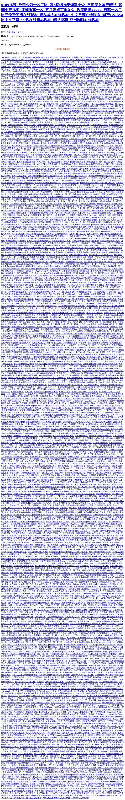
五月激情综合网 (66, 104)
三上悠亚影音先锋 (67, 533)
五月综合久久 (104, 392)
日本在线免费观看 (110, 301)
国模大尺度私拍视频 (43, 412)
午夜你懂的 (97, 538)
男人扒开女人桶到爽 (12, 336)
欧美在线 (111, 380)
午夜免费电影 (61, 373)
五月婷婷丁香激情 (64, 113)
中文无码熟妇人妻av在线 (80, 171)
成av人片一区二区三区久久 (19, 698)
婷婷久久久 (98, 308)
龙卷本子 (12, 148)
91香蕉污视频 (46, 503)
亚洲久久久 (107, 710)
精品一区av (94, 440)
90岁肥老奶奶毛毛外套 (71, 266)
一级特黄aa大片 (70, 192)
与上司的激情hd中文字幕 (109, 533)
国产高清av (102, 751)
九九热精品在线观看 (86, 633)
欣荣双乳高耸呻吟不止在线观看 (43, 257)
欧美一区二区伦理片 (107, 162)
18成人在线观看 (84, 185)
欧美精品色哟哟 (18, 294)
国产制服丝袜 (75, 371)
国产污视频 (81, 412)
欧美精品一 (54, 647)
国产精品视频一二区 (113, 97)
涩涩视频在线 (42, 150)
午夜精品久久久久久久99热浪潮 (82, 139)
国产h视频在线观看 (55, 547)
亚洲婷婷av (108, 231)
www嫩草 (95, 171)
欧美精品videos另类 (10, 159)
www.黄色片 (60, 540)
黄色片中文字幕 (31, 210)
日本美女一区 (51, 747)
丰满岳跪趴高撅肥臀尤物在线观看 (85, 612)
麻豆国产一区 (41, 672)
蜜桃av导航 (9, 424)
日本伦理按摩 (100, 512)
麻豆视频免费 (19, 364)
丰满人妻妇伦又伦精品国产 (74, 317)
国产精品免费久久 (93, 670)
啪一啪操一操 (33, 74)
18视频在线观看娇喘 (51, 127)
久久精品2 (12, 194)
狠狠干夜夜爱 (92, 693)
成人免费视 (99, 81)
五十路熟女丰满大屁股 (30, 603)
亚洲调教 (84, 665)
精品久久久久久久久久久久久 (101, 255)
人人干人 (33, 324)
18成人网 (51, 345)
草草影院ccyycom (106, 580)
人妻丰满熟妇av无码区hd (104, 129)
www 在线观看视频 (75, 378)
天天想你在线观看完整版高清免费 (85, 99)
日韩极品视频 (41, 243)
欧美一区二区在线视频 (54, 528)
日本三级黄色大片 (116, 157)
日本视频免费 (48, 213)
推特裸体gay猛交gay (115, 152)
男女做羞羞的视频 (44, 90)
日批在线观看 (26, 723)
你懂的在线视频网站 (31, 589)
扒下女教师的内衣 (53, 229)
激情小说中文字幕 (104, 461)
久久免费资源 (65, 87)
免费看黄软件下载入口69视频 (52, 693)
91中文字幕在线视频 (20, 197)
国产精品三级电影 (89, 62)
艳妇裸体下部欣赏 (19, 684)
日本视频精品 (22, 350)
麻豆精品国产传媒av (55, 619)
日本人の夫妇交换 (97, 180)
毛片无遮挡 (113, 155)
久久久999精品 (66, 368)
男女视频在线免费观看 (48, 157)
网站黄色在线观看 (38, 559)
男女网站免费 (82, 610)
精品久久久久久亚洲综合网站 (83, 190)
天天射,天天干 (104, 366)
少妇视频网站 (22, 503)
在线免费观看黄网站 (45, 125)
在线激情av (62, 285)
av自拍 (40, 266)
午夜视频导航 (113, 795)
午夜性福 (75, 665)
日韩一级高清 (106, 166)
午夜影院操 (88, 238)
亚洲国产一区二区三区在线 (78, 78)
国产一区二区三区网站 (71, 224)
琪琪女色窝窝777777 (101, 431)
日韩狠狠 (40, 784)
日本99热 (8, 624)
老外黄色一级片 (59, 245)
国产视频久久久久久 (49, 111)
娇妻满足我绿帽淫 (82, 577)
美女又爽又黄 (12, 238)
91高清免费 (110, 113)
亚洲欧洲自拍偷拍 (90, 584)
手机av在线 (115, 229)
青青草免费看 (31, 275)
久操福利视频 (92, 306)
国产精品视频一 (32, 129)
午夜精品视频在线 (99, 723)
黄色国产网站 (109, 192)
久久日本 (71, 784)
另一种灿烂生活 (22, 64)
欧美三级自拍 (50, 67)
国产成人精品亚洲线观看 (41, 190)
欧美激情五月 (75, 301)
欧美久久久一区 (82, 357)
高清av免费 (96, 733)
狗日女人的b (53, 440)
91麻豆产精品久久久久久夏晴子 (71, 526)
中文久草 (70, 122)
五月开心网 (6, 296)
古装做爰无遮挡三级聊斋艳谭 (55, 280)
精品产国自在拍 (83, 475)
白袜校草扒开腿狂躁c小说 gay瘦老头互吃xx (74, 410)
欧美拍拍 (8, 275)
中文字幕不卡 (77, 593)
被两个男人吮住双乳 (108, 375)
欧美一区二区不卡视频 (95, 744)
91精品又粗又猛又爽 (48, 419)
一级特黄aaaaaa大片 (96, 176)
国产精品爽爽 (55, 271)
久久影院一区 (17, 368)
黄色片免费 (70, 591)
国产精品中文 (53, 238)
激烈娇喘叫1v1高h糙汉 (78, 661)
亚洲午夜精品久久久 (83, 159)
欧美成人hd (105, 178)
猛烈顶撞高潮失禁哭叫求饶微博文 (26, 329)
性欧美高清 (111, 220)
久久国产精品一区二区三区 (107, 139)
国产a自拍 (73, 308)
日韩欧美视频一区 (90, 682)
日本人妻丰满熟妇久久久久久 (50, 115)
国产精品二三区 (23, 559)
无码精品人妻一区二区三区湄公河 (109, 712)
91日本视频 (45, 97)
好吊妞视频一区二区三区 (44, 248)
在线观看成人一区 (110, 740)
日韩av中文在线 (104, 269)
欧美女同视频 (98, 698)
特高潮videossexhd (27, 672)
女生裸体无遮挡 (81, 436)
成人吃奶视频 (114, 122)
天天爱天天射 (102, 329)
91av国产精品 (110, 150)
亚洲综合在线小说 (40, 262)
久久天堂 (35, 593)
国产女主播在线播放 (113, 698)
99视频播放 (59, 468)
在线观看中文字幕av (52, 266)
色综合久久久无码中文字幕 (43, 343)
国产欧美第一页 (11, 470)
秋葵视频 (74, 598)
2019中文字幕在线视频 (10, 343)
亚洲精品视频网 (115, 67)
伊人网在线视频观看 (56, 231)
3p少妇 (70, 296)
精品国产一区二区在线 (35, 556)
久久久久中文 (63, 371)
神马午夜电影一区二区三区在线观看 (30, 71)
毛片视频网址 (33, 561)
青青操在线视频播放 (25, 714)
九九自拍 (81, 162)
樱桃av (109, 658)
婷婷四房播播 (113, 638)
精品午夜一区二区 (38, 327)
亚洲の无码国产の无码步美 (79, 542)
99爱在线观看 (20, 561)
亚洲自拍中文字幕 (114, 294)
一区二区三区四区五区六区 (35, 169)
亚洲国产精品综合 (38, 524)
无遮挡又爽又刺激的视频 (43, 515)
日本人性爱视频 (36, 719)
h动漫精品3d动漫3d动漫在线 (111, 385)
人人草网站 (47, 245)
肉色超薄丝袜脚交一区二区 (47, 87)
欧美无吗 (73, 217)
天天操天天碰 (111, 299)
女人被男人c (54, 187)
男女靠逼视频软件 (37, 350)
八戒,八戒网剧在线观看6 (18, 92)
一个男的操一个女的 (21, 624)
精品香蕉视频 (65, 568)
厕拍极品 (44, 589)
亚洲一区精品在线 (8, 99)
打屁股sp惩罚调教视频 (107, 62)
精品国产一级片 (105, 215)
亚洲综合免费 (116, 524)
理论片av (17, 299)
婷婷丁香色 (31, 793)
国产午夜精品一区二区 (31, 78)
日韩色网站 (111, 735)
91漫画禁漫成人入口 (31, 111)
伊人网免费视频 (92, 67)
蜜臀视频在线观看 (35, 531)
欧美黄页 (110, 303)
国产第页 (32, 403)
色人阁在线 (110, 132)
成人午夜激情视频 (21, 781)
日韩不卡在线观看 (17, 83)
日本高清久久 (107, 250)
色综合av (17, 491)
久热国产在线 (96, 357)
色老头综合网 (105, 684)
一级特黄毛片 (37, 357)
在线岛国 (57, 538)
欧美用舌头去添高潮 (84, 108)
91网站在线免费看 (25, 194)
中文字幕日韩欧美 (31, 347)
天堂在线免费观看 (58, 97)
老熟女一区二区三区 (77, 234)
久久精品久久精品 (42, 183)
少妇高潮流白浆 (23, 656)
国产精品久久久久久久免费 (96, 545)
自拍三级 (70, 582)
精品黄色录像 (53, 104)
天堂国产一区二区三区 (52, 180)
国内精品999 (20, 127)
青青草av (35, 656)
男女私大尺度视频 (72, 763)
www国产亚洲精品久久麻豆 (40, 92)
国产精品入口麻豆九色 (102, 631)
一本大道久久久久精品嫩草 (15, 113)
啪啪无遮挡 (107, 788)
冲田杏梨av (10, 693)
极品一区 (101, 364)
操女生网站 (27, 721)
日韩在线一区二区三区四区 (56, 152)
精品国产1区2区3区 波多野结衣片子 (45, 670)
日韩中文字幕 (91, 94)
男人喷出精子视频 (47, 656)
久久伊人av (20, 480)
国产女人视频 (91, 334)
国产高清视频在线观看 (10, 224)
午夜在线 (81, 424)
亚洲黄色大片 (10, 656)
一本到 (65, 327)
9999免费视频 (74, 457)
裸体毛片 (116, 241)
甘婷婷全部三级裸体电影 (48, 64)
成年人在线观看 (103, 415)
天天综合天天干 (91, 401)
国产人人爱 (26, 477)
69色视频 (22, 241)
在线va (38, 299)
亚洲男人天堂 (24, 238)
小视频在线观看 (37, 528)
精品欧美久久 (28, 380)
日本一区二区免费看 (89, 213)
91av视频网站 (55, 224)
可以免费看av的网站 (99, 343)
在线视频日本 (40, 617)
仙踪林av (98, 677)
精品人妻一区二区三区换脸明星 (63, 118)
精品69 (114, 315)
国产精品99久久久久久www (80, 289)
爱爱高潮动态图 (106, 234)
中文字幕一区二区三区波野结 (43, 614)
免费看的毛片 (40, 575)
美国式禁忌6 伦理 (102, 227)
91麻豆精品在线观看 (88, 269)
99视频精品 (29, 199)
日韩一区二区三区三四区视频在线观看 (22, 136)
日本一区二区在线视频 (105, 183)
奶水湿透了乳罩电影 (68, 768)
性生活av (44, 347)
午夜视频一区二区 (64, 67)
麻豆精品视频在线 (33, 234)
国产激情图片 (72, 169)
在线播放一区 (41, 231)
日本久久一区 (92, 352)
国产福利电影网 (43, 429)
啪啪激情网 (77, 287)
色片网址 (97, 236)
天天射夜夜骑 (46, 74)
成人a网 (7, 556)
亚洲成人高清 (83, 405)
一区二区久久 (71, 208)
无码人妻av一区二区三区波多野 (103, 120)
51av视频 (102, 426)
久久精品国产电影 (32, 533)
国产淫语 (106, 278)
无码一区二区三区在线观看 (37, 303)
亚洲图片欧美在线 (46, 210)
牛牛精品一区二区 (79, 791)
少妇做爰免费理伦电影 (58, 139)
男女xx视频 (22, 213)
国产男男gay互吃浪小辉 (93, 206)
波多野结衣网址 (76, 206)
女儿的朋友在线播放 (89, 220)
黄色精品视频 (112, 194)
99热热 (117, 143)
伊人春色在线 (83, 217)
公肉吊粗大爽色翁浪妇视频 (83, 87)
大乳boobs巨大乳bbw (10, 180)
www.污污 (61, 489)
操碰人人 (114, 199)
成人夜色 (27, 517)
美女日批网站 (41, 236)
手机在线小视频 (29, 443)
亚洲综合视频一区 (9, 387)
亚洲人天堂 (100, 412)
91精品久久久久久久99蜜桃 (66, 178)
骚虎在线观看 (12, 115)
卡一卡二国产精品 (61, 387)
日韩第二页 (93, 531)
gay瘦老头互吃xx (110, 556)
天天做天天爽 (47, 299)
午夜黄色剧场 (96, 231)
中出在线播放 (107, 389)
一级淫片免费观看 (38, 148)
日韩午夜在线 (89, 378)
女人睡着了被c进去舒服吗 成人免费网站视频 (57, 475)
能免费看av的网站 (24, 607)
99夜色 (91, 227)
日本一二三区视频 (54, 204)
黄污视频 (84, 327)
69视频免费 (54, 654)
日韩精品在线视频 (28, 473)
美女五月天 (11, 559)
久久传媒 (82, 473)
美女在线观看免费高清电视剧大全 (56, 798)
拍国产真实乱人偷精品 (40, 795)
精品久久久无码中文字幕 (72, 415)
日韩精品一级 (12, 447)
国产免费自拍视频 (89, 549)
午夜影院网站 (26, 628)
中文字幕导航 (62, 255)
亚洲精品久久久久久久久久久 (25, 436)
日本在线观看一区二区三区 (28, 192)
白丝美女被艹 (113, 723)
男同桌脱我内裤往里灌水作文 (34, 382)
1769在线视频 (38, 67)
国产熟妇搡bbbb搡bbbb (57, 735)
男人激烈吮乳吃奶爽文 (61, 241)
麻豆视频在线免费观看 (55, 494)
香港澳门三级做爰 (57, 250)
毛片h (114, 382)
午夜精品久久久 (96, 338)
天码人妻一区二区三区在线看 (89, 136)
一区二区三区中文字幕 (81, 155)
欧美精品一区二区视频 (114, 361)
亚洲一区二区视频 (69, 580)
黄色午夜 (99, 315)
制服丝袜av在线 (27, 164)
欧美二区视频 (28, 299)
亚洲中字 (98, 301)
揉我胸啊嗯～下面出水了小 (66, 106)
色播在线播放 (114, 252)
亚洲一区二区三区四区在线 (24, 772)
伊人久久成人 (103, 327)
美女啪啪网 (116, 431)
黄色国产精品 (114, 125)
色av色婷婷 (110, 668)
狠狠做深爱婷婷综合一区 (58, 236)
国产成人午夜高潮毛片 (57, 394)
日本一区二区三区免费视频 (21, 522)
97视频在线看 (15, 466)
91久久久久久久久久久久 (22, 146)
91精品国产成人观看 (87, 157)
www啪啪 (104, 67)
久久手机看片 (114, 64)
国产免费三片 (95, 259)
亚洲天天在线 (82, 252)
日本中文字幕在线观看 (43, 194)
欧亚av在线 (6, 199)
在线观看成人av (116, 340)
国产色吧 (30, 364)
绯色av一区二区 (90, 726)
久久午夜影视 (36, 245)
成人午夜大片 (90, 480)
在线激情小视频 (62, 248)
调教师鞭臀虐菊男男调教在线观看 (86, 173)
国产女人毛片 (102, 554)
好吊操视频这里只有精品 (92, 394)
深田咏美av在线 (107, 575)
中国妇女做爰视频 (78, 647)
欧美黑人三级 (72, 489)
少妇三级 (111, 786)
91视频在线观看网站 (10, 155)
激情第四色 (95, 250)
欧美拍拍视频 (58, 90)
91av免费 (33, 64)
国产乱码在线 (19, 201)
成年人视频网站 (76, 795)
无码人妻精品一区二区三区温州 (23, 141)
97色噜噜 (51, 389)
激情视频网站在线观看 (13, 250)
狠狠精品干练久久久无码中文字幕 (33, 394)
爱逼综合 (44, 139)
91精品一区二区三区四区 (55, 784)
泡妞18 (29, 294)
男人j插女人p (77, 278)
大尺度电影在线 (90, 426)
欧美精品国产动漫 (30, 227)
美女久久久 (26, 343)
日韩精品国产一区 (42, 380)
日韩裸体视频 (98, 210)
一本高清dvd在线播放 (100, 134)
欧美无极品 (118, 496)
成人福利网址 (40, 754)
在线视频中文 (113, 454)
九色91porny (40, 273)
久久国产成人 (79, 104)
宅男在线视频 (30, 368)
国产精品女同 (111, 438)
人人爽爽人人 (47, 264)
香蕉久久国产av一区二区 (102, 503)
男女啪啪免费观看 (94, 535)
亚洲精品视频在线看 (23, 255)
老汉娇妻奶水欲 (47, 480)
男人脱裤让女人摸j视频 (78, 152)
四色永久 (66, 408)
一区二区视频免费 (40, 477)
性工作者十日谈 (47, 129)
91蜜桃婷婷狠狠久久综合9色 (67, 210)
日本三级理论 (79, 670)
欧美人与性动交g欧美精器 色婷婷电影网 (48, 779)
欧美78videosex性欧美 (22, 737)
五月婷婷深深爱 (61, 308)
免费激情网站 (67, 603)
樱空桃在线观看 (45, 510)
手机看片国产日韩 (51, 459)
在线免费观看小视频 (56, 69)
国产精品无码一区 (60, 336)
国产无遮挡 (31, 740)
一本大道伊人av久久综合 (12, 651)
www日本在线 (63, 171)
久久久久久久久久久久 (35, 733)
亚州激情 (107, 282)
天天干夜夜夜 (51, 691)
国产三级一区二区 (78, 491)
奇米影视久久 (45, 770)
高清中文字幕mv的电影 (95, 285)
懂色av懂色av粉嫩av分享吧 (28, 97)
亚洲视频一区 (43, 269)
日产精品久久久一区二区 (33, 705)
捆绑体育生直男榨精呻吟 (45, 570)
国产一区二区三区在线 (95, 104)
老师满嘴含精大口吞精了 (88, 106)
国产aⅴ (81, 600)
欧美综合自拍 (72, 700)
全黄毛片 (59, 398)
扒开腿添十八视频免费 (103, 289)
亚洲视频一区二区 (94, 317)
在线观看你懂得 (104, 76)
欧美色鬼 (61, 445)
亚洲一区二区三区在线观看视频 (104, 793)
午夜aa (68, 494)
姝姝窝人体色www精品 (47, 445)
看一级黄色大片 (53, 754)
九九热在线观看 (18, 234)
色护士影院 (25, 155)
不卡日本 (83, 556)
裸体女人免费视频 (44, 141)
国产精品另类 (106, 171)
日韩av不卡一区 (100, 433)
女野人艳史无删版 (42, 199)
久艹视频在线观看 (26, 570)
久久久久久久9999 (68, 626)
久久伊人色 (62, 424)
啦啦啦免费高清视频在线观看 (26, 166)
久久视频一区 (40, 665)
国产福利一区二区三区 (53, 334)
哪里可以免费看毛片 (115, 540)
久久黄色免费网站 (91, 385)
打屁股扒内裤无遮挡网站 (49, 227)
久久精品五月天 (29, 185)
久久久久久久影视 (89, 111)
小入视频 (11, 120)
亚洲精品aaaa (93, 234)
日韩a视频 (96, 686)
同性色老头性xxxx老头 (109, 440)
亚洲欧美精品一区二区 (85, 380)
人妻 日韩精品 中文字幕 (94, 299)
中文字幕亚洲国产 (102, 257)
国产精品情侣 (48, 577)
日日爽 (47, 357)
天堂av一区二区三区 (69, 201)
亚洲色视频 (11, 178)
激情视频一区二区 (15, 389)
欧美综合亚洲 (74, 166)
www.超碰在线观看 (19, 403)
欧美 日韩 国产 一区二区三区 (54, 78)
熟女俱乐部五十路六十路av (81, 236)
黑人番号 (79, 431)
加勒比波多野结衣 (40, 187)
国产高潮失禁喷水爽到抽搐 (85, 368)
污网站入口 (11, 452)
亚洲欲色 (43, 282)
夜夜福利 (87, 723)
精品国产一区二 (50, 526)
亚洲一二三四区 (73, 243)
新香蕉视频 (39, 791)
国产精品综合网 (23, 108)
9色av (14, 754)
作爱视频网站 (66, 227)
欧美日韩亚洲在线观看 (60, 675)
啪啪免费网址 (24, 440)
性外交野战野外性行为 (95, 600)
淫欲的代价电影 (64, 306)
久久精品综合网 (106, 143)
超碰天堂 (40, 682)
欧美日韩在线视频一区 (81, 538)
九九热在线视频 (110, 338)
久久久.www (35, 489)
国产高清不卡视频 (65, 477)
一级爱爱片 (13, 696)
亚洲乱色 (102, 101)
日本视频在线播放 (42, 714)
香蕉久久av (54, 710)
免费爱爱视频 (11, 241)
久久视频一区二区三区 (33, 62)
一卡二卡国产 (73, 366)
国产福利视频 (43, 726)
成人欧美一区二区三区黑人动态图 (15, 719)
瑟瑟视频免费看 (32, 712)
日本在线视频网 (43, 433)
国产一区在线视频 (19, 176)
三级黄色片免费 (20, 531)
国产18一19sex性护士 (26, 306)
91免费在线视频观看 (83, 515)
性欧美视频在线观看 (55, 487)
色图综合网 (101, 380)
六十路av (94, 215)
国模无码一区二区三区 (53, 642)
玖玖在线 (29, 392)
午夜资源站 (117, 610)
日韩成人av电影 (23, 148)
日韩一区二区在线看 (105, 146)
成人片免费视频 (72, 338)
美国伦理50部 (15, 443)
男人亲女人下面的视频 (15, 271)
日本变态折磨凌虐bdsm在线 (23, 87)
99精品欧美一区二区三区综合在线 (68, 194)
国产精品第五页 (17, 392)
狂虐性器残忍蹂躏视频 (102, 515)
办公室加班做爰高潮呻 (91, 266)
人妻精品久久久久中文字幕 (64, 132)
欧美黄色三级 (80, 187)
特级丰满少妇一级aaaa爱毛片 (36, 788)
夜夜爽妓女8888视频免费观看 (106, 108)
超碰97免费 (89, 245)
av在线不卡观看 (23, 85)
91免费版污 (79, 480)
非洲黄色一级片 (32, 173)
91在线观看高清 (81, 645)
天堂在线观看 (89, 463)
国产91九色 (77, 364)
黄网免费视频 (19, 340)
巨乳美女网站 (84, 793)
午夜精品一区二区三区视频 (80, 345)
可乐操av (93, 327)
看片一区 (89, 417)
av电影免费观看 (24, 357)
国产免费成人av (116, 115)
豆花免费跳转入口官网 (73, 85)
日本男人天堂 (117, 204)
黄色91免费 (20, 422)
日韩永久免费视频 (100, 443)
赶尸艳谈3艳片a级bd (51, 426)
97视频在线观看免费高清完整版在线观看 (63, 71)
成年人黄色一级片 (93, 596)
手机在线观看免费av (69, 329)
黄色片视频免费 (64, 774)
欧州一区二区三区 (57, 788)
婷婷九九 (109, 71)
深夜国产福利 (90, 69)
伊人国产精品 (104, 382)
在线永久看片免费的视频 (94, 396)
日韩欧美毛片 (78, 401)
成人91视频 (79, 296)
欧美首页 (68, 398)
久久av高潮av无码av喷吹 (28, 139)
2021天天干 (84, 489)
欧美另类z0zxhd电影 (58, 220)
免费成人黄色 (40, 619)
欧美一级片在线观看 (69, 269)
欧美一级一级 (102, 157)
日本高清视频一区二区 (16, 104)
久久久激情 (27, 134)
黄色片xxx (17, 354)
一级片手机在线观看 (79, 798)
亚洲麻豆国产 (65, 278)
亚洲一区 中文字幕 (56, 763)
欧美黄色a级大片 (11, 747)
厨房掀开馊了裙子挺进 (108, 519)
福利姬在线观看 (109, 317)
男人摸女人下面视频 (100, 649)
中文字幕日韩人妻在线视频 (71, 459)
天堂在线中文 (40, 470)
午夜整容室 (18, 707)
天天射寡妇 (13, 324)
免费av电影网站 (92, 619)
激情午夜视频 (114, 141)
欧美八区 (96, 148)
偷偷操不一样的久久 (84, 74)
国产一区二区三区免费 (71, 229)
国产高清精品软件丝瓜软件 (48, 201)
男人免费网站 (73, 143)
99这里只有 (31, 201)
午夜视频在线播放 (53, 686)
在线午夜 (103, 531)
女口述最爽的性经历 (110, 568)
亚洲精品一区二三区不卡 (91, 589)
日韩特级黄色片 (94, 607)
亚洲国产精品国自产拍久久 (51, 176)
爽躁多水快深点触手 (63, 401)
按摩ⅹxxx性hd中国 (21, 252)
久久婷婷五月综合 (14, 554)
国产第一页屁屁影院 (111, 331)
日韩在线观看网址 (101, 229)
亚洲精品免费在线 (73, 90)
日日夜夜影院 (71, 621)
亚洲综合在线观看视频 (26, 162)
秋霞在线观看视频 (60, 206)
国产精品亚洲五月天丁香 (62, 313)
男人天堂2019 (16, 517)
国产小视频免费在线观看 (63, 535)
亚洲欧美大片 (67, 559)
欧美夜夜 (101, 459)
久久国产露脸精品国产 (69, 64)
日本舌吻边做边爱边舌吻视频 (38, 600)
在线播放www (79, 786)
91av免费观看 (71, 347)
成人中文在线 (42, 224)
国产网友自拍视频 (68, 127)
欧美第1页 (84, 338)
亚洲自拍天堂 (23, 257)
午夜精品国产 (10, 273)
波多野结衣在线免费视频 (23, 183)
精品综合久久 (92, 382)
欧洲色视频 (93, 115)
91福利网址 (52, 148)
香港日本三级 (51, 658)
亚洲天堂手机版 (18, 90)
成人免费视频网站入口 (46, 740)
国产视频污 (57, 422)
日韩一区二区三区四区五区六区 (62, 136)
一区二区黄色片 (90, 459)
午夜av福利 (28, 554)
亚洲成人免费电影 (8, 206)
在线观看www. (16, 610)
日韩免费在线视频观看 (28, 115)
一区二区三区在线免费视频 (46, 164)
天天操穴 (5, 62)
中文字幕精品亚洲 (11, 410)
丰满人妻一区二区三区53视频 (97, 273)
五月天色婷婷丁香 (62, 99)
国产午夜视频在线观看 (89, 143)
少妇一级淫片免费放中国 (11, 635)
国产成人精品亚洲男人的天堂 (58, 522)
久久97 (58, 515)
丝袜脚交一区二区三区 (70, 524)
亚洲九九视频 (10, 607)
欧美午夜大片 (10, 586)
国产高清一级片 (109, 452)
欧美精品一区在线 (59, 600)
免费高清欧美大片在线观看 (79, 710)
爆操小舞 (65, 707)
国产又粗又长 (6, 299)
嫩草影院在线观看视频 (32, 635)
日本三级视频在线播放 (100, 621)
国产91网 (100, 463)
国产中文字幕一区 (8, 171)
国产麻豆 (50, 373)
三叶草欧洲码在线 (74, 510)
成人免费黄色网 (54, 559)
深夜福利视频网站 (35, 621)
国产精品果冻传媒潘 (108, 322)
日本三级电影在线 (25, 248)
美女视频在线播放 (40, 737)
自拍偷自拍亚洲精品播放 (75, 264)
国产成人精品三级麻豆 (43, 405)
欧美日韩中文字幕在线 (87, 347)
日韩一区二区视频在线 (66, 292)
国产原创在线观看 (36, 287)
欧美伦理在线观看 (21, 459)
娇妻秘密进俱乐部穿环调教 (107, 378)
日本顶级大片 (71, 250)
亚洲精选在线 (39, 255)
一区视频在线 (58, 352)
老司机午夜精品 (26, 410)
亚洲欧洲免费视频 (63, 155)
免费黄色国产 (26, 76)
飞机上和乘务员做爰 (56, 505)
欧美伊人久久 (116, 178)
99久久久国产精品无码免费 (23, 231)
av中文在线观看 (34, 213)
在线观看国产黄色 (73, 101)
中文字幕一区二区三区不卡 (21, 118)
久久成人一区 (85, 150)
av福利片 (108, 422)
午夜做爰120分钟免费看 (88, 580)
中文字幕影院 (113, 238)
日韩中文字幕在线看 (90, 90)
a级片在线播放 (52, 556)
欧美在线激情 (75, 92)
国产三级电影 (82, 531)
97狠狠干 (96, 159)
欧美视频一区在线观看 (75, 756)
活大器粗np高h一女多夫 (74, 294)
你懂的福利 (78, 426)
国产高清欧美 (18, 275)
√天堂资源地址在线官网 (104, 92)
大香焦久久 (74, 76)
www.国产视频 (117, 633)
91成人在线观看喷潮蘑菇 (41, 296)
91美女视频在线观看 (99, 125)
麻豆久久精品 (116, 280)
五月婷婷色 (20, 129)
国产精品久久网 (86, 129)
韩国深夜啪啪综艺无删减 (61, 199)
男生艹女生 (68, 480)
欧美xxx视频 (85, 241)
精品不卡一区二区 (26, 470)
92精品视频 (18, 236)
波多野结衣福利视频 (81, 134)
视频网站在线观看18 (25, 452)
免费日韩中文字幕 (28, 224)
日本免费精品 (12, 222)
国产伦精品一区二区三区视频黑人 (90, 132)
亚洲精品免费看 (103, 204)
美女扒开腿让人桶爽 (20, 289)
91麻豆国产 (21, 598)
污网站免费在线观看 (70, 150)
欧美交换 (12, 162)
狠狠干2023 (73, 600)
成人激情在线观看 (109, 266)
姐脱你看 (82, 164)
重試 (13, 32)
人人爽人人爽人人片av (78, 259)
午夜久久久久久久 (45, 491)
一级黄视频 (94, 640)
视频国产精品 (12, 672)
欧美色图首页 (111, 285)
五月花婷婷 (14, 278)
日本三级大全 (96, 78)
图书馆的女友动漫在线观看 (98, 696)
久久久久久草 (48, 512)
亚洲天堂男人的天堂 (78, 707)
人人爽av (5, 118)
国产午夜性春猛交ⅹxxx (39, 457)
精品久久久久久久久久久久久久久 (54, 166)
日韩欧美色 (18, 710)
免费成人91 (74, 327)
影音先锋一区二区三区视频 (48, 322)
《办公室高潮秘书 (100, 292)
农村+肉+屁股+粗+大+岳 (38, 684)
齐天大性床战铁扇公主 (87, 508)
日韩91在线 (38, 81)
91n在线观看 (7, 364)
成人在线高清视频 (58, 429)
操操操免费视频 (60, 438)
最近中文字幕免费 (38, 238)
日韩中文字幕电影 (30, 549)
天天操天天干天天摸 (38, 69)
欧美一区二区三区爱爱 (13, 81)
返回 (19, 32)
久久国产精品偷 (16, 62)
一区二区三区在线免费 (44, 106)
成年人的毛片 (110, 313)
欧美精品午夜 (6, 712)
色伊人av (78, 310)
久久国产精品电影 (99, 155)
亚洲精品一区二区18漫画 (100, 559)
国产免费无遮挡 (18, 303)
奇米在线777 (91, 705)
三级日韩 (72, 424)
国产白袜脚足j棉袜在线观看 (17, 245)
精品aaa (11, 310)
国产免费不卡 (109, 118)
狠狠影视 (34, 396)
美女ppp (77, 549)
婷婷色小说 (56, 183)
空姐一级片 (98, 635)
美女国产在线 (28, 584)
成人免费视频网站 (45, 275)
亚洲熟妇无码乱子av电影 (78, 373)
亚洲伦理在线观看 (17, 157)
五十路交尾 (102, 334)
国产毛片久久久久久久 (27, 387)
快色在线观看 (17, 199)
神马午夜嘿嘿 (77, 299)
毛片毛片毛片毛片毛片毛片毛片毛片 (34, 220)
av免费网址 (23, 324)
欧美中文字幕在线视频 (111, 259)
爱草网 (10, 166)
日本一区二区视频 (30, 398)
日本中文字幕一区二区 (59, 83)
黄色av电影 (66, 538)
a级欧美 (93, 217)
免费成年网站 (42, 315)
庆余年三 (117, 480)
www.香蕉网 (77, 723)
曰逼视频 (65, 624)
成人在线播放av (112, 275)
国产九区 (73, 340)
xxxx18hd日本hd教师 (36, 373)
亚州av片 (28, 81)
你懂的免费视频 (20, 331)
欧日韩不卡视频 (89, 287)
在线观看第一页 (32, 480)
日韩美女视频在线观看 (17, 292)
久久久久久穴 (19, 540)
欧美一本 (115, 415)
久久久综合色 (39, 76)
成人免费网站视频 (105, 605)
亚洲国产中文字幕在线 (62, 640)
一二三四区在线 (66, 679)
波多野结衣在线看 (28, 269)
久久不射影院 (93, 201)
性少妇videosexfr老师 (108, 264)
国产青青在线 (6, 498)
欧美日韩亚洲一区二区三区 (42, 215)
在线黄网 (58, 452)
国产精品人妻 (87, 92)
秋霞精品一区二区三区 (107, 726)
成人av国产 (6, 482)
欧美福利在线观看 (39, 505)
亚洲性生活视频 (89, 364)
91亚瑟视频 (31, 90)
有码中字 (52, 477)
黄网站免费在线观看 (114, 169)
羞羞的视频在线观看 (89, 359)
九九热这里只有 (79, 696)
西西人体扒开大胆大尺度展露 (63, 380)
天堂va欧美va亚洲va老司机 (100, 436)
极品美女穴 (86, 698)
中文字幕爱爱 (59, 215)
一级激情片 (108, 635)
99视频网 (53, 315)
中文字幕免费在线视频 (106, 761)
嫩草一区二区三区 (45, 387)
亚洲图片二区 (30, 150)
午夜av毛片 (63, 217)
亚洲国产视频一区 (81, 180)
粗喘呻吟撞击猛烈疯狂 (33, 208)
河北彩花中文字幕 (88, 243)
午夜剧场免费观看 (107, 612)
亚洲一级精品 (12, 394)
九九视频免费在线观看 (93, 779)
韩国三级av (52, 466)
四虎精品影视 (80, 466)
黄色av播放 (11, 357)
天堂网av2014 (97, 501)
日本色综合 (42, 626)
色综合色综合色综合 (62, 364)
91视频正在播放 (8, 308)
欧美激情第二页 (38, 494)
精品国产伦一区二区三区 (88, 178)
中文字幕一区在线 (42, 454)
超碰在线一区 (72, 129)
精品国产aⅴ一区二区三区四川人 (102, 517)
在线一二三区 (71, 635)
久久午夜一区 (84, 250)
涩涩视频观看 (106, 99)
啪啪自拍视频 (106, 201)
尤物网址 (49, 287)
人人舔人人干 (99, 438)
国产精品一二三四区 (99, 122)
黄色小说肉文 (62, 345)
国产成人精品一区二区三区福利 (38, 132)
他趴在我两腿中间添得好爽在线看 (31, 178)
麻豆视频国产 (79, 313)
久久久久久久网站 (25, 754)
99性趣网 (39, 334)
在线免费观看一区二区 (36, 104)
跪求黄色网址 (71, 231)
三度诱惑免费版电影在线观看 (53, 338)
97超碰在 (23, 159)
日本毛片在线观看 (89, 101)
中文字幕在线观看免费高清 (77, 215)
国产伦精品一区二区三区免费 (111, 586)
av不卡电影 (61, 614)
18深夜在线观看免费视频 (110, 598)
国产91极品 (114, 343)
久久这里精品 (39, 607)
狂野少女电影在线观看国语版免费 (56, 120)
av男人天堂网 (32, 83)
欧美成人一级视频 (26, 575)
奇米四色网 (60, 101)
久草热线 (59, 350)
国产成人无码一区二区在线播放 (85, 392)
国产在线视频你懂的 (45, 301)
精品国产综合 (105, 241)
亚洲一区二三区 (14, 487)
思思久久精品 (85, 503)
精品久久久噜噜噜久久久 (94, 262)
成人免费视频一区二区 (81, 408)
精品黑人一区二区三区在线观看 (21, 106)
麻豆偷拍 (17, 566)
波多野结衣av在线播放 (53, 531)
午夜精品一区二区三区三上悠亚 (28, 101)
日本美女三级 (31, 679)
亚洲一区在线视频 (67, 222)
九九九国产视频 (106, 90)
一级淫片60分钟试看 (70, 183)
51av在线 (75, 241)
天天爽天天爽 (40, 768)
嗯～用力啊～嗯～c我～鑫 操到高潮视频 (94, 487)
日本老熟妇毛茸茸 (65, 148)
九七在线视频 (25, 187)
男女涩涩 (89, 526)
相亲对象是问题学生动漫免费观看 (80, 257)
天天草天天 (39, 364)
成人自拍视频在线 (70, 204)
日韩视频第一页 (30, 498)
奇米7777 (19, 310)
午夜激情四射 (103, 324)
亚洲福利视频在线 (8, 714)
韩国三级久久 (18, 264)
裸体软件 (48, 431)
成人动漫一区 (6, 282)
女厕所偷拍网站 (92, 424)
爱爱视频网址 (56, 340)
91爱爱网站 (49, 99)
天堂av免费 (82, 561)
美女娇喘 (114, 696)
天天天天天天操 (27, 412)
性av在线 (8, 229)
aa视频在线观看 (17, 371)
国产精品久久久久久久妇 (93, 85)
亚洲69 (20, 445)
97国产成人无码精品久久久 (41, 252)
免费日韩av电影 (98, 275)
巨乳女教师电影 (98, 408)
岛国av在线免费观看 (93, 573)
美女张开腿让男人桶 (29, 647)
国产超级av (31, 301)
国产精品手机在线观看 (82, 113)
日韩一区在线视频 (49, 774)
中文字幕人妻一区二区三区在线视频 (79, 547)
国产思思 (114, 327)
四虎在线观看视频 (22, 417)
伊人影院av (96, 710)
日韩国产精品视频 (108, 159)
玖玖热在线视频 (78, 306)
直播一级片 (97, 740)
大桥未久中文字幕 (25, 545)
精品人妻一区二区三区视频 (71, 726)
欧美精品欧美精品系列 (31, 512)
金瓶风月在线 (85, 64)
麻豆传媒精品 (40, 566)
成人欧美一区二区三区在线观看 (30, 99)
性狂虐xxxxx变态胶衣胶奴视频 (86, 575)
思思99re (44, 173)
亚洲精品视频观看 (99, 64)
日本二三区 (36, 698)
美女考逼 (109, 672)
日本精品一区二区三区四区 (35, 389)
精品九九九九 (35, 401)
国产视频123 (44, 83)
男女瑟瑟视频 (46, 192)
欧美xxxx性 (50, 350)
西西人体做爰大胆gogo (67, 315)
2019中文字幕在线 (86, 315)
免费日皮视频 (108, 83)
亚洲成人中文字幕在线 (75, 668)
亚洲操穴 (49, 122)
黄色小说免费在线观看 (44, 452)
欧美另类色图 (112, 101)
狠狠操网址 (44, 549)
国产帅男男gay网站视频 (21, 496)
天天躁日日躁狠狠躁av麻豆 (57, 76)
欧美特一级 (95, 758)
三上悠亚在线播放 (85, 81)
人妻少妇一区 (87, 97)
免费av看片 (88, 512)
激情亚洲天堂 (98, 185)
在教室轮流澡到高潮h (62, 141)
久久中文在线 (66, 426)
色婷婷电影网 (27, 665)
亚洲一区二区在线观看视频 (71, 238)
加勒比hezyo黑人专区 (17, 378)
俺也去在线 (78, 322)
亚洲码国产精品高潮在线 (25, 433)
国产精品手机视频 (112, 81)
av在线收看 (96, 127)
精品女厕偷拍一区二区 (82, 631)
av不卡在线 (75, 359)
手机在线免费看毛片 (14, 150)
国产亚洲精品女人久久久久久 (90, 192)
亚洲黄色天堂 (52, 392)
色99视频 (8, 264)
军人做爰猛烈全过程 (30, 282)
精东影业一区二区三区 (22, 515)
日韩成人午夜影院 (52, 605)
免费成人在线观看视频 (60, 359)
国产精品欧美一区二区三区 (90, 320)
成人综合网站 (7, 438)
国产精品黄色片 (55, 672)
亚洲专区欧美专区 (94, 222)
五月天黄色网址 (79, 199)
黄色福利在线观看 (19, 591)
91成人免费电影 (50, 81)
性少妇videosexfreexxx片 (41, 535)
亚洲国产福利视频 (109, 136)
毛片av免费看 (72, 714)
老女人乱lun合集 (29, 726)
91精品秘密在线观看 (88, 366)
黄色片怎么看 (104, 468)
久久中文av (20, 424)
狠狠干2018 (106, 552)
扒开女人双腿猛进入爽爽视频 (14, 313)
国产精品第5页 (56, 317)
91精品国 (59, 213)
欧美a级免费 (55, 269)
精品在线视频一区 (21, 361)
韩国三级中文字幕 (111, 779)
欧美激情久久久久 (39, 440)
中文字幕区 (103, 693)
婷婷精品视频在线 (35, 331)
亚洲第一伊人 (105, 352)
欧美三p (38, 408)
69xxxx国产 (64, 470)
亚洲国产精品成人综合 (79, 83)
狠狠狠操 (51, 169)
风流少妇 (83, 201)
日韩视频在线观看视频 (90, 166)
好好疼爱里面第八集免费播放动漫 (29, 352)
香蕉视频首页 (69, 176)
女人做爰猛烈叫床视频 (46, 371)
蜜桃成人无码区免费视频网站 (39, 241)
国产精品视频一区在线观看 (83, 774)
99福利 (88, 296)
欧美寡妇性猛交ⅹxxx (61, 190)
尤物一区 (21, 320)
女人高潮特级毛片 (26, 408)
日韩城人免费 (84, 231)
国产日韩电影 (33, 176)
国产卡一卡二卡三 (59, 770)
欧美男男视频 (19, 173)
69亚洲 (80, 336)
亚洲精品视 (107, 405)
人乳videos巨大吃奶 (55, 617)
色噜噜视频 (54, 638)
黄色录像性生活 (61, 301)
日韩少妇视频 (74, 589)
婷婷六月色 (24, 69)
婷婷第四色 (109, 350)
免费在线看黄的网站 (96, 303)
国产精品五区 (68, 515)
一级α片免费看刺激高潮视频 (39, 313)
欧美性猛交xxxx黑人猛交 (96, 786)
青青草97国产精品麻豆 (57, 143)
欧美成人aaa (29, 236)
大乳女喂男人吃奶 (103, 398)
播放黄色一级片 (77, 573)
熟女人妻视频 (53, 626)
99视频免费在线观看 (87, 204)
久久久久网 (118, 197)
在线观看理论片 (76, 248)
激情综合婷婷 (116, 651)
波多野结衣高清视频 (52, 331)
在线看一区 (81, 222)
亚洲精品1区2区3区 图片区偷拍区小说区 (21, 375)
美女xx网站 (115, 278)
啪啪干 (96, 450)
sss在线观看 (22, 786)
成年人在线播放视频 (16, 642)
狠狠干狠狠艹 (55, 150)
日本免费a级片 (23, 215)
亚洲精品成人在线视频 (80, 120)
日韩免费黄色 (12, 614)
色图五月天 (9, 774)
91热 (7, 371)
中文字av (67, 696)
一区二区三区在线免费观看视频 (25, 675)
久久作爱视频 (28, 791)
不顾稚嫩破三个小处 (52, 62)
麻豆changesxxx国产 (62, 791)
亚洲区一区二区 (18, 556)
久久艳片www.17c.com (94, 361)
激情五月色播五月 (8, 445)
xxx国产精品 (37, 278)
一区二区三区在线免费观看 (42, 85)
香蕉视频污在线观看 (92, 278)
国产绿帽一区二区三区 (82, 649)
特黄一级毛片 (37, 417)
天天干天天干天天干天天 (23, 468)
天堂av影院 (117, 710)
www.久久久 (43, 645)
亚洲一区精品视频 (104, 480)
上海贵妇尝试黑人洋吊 (81, 141)
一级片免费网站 (45, 436)
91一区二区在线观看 (59, 433)
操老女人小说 (12, 619)
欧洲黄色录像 (21, 74)
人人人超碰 (108, 78)
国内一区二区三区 (64, 134)
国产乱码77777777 (37, 563)
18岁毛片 (59, 85)
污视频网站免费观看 (93, 331)
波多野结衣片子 (108, 577)
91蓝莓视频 (83, 340)
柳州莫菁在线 (10, 259)
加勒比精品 (99, 97)
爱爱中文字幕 (92, 603)
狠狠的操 (49, 791)
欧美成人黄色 (42, 638)
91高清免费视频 (47, 308)
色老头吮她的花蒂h (57, 303)
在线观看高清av (106, 213)
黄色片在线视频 (70, 162)
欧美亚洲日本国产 (110, 357)
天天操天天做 (80, 603)
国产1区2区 (40, 217)
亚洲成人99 (29, 573)
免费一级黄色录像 (28, 501)
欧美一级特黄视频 (35, 94)
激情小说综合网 (80, 227)
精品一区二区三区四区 (69, 654)
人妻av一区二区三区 (22, 494)
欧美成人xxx (40, 204)
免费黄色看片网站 (87, 183)
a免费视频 (63, 556)
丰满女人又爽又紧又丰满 (95, 294)
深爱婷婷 (88, 431)
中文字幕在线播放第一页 (72, 197)
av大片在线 (58, 252)
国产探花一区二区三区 (71, 62)
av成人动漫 (11, 350)
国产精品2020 (73, 566)
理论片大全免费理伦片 (92, 591)
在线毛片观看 (40, 410)
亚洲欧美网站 (10, 108)
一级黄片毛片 (10, 503)
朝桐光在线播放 (67, 605)
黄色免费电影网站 (13, 134)
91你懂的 (56, 707)
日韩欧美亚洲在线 (26, 243)
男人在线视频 (98, 113)
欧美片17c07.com (58, 703)
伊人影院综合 (87, 677)
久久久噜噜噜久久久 (73, 682)
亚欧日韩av (18, 169)
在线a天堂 (59, 473)
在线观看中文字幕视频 (64, 159)
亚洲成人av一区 (106, 106)
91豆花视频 (11, 215)
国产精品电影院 (74, 394)
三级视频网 (18, 498)
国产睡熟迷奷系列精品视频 (98, 199)
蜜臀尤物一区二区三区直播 (57, 259)
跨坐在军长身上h (56, 294)
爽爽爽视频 (65, 647)
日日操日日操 (97, 296)
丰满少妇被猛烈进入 (88, 76)
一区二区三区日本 (36, 605)
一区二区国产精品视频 (83, 498)
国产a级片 (32, 645)
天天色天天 (92, 751)
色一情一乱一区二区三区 (25, 682)
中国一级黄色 (87, 301)
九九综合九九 (21, 308)
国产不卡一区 (92, 264)
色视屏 (63, 552)
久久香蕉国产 (49, 94)
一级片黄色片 (71, 487)
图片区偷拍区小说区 (18, 94)
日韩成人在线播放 (24, 262)
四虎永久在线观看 (85, 450)
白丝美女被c (79, 691)
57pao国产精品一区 (72, 213)
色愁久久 (70, 445)
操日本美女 (89, 248)
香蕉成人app (97, 224)
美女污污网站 (51, 306)
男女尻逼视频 (15, 768)
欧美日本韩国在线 (44, 443)
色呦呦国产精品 (20, 552)
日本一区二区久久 (60, 92)
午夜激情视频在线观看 (22, 285)
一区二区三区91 (8, 74)
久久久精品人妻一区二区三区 (22, 204)
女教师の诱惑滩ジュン (42, 146)
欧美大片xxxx (22, 287)
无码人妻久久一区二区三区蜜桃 (29, 542)
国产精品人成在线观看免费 (64, 74)
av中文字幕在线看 (41, 317)
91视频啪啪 (108, 477)
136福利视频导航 (87, 570)
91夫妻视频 (68, 180)
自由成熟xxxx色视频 (36, 229)
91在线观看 (79, 94)
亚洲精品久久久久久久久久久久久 (77, 422)
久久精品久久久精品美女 (63, 436)
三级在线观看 (101, 248)
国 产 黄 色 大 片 (73, 788)
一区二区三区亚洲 (22, 593)
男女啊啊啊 (27, 658)
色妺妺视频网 (95, 665)
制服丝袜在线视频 (40, 118)
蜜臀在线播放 (92, 162)
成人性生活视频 (11, 575)
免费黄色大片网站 (53, 273)
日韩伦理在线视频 (109, 607)
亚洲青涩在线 (48, 101)
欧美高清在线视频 (97, 169)
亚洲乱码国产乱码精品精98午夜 (82, 554)
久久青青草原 (31, 510)
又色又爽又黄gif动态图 (57, 366)
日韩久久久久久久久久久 (77, 303)
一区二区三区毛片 (97, 658)
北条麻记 (33, 781)
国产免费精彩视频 (91, 322)
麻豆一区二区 (81, 784)
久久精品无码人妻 (87, 470)
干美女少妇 (49, 159)
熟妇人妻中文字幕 (105, 549)
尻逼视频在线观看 (44, 206)
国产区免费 (61, 169)
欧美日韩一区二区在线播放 (68, 375)
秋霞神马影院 (95, 83)
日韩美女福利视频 (95, 784)
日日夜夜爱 (46, 422)
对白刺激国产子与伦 (29, 450)
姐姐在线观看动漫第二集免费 (99, 689)
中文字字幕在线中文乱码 (112, 665)
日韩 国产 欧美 (100, 238)
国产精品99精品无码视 (105, 190)
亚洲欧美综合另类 (39, 143)
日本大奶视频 (37, 108)
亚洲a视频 (41, 259)
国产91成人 (102, 69)
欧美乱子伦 (34, 419)
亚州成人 (116, 398)
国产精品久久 (28, 768)
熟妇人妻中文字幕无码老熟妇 (107, 510)
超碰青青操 (84, 440)
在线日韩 (51, 382)
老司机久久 (104, 401)
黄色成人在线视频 (22, 774)
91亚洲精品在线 (27, 689)
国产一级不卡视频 (15, 125)
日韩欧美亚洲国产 (98, 475)
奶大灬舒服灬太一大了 (10, 450)
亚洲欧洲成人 (24, 143)
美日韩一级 (11, 786)
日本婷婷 (99, 87)
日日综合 (17, 282)
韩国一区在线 (100, 245)
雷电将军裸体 (12, 582)
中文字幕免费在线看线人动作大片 (98, 197)
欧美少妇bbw (86, 71)
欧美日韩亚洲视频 (82, 122)
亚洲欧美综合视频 (99, 141)
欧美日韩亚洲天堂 (31, 707)
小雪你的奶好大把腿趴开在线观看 (20, 454)
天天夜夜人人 (100, 454)
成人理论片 (104, 115)
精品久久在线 (30, 125)
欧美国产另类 (110, 206)
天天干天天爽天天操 (59, 795)
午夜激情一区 (84, 343)
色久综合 (58, 327)
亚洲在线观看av (29, 638)
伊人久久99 (33, 735)
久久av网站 (107, 677)
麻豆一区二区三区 (75, 770)
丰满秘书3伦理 (71, 473)
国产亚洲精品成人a (20, 429)
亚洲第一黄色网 (52, 222)
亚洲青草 (110, 176)
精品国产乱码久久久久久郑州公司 (101, 187)
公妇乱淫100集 (110, 185)
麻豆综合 (34, 631)
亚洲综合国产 (79, 67)
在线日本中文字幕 (105, 217)
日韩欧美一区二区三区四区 (37, 271)
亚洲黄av (49, 364)
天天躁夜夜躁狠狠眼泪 (44, 468)
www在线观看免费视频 (21, 67)
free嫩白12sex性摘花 (74, 69)
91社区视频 (92, 324)
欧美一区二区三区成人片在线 (32, 152)
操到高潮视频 (85, 210)
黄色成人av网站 (116, 649)
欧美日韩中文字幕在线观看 (44, 134)
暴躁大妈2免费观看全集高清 (50, 450)
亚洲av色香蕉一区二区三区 (109, 94)
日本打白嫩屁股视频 (106, 508)
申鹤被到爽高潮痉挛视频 (38, 552)
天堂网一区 (94, 598)
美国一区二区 (30, 371)
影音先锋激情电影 (103, 494)
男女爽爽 (63, 742)
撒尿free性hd (50, 208)
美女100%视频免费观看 (32, 280)
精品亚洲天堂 (112, 459)
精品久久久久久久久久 (100, 429)
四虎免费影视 (15, 78)
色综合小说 (44, 598)
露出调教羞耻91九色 (74, 262)
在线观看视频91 (67, 187)
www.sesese (102, 705)
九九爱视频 (118, 71)
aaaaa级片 (61, 382)
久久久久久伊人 (83, 127)
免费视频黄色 (40, 487)
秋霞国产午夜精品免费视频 (31, 180)
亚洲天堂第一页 (74, 97)
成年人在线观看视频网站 (108, 336)
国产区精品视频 (16, 573)
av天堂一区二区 (108, 547)
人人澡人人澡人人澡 (97, 152)
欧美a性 (107, 315)
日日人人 (38, 171)
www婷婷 (58, 480)
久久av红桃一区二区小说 (75, 352)
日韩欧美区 (92, 522)
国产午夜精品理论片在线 (104, 526)
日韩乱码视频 (28, 566)
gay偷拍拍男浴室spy (47, 375)
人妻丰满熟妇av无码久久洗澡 (43, 155)
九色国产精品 (10, 85)
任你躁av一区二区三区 (52, 408)
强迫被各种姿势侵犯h (111, 127)
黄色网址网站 (66, 322)
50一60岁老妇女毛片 (104, 496)
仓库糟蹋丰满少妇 (95, 350)
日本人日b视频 (91, 737)
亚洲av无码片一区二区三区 (82, 675)
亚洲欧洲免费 (6, 596)
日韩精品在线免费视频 (67, 751)
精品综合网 (43, 136)
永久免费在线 (42, 368)
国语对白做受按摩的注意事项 (28, 120)
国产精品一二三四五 (77, 684)
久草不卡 (33, 626)
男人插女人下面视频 (12, 638)
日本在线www (110, 628)
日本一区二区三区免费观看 (89, 208)
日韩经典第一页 (39, 547)
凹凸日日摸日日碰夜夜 (67, 81)
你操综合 (106, 670)
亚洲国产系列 (96, 271)
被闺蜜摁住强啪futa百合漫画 (75, 115)
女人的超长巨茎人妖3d (64, 577)
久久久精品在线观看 (88, 765)
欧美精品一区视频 (49, 484)
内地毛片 (5, 408)
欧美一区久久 (10, 419)
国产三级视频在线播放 (78, 255)
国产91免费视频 (40, 385)
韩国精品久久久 (113, 505)
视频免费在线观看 (40, 294)
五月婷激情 (117, 352)
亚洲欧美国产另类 (95, 282)
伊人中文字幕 (35, 586)
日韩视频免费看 (76, 656)
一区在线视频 (24, 222)
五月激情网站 (75, 111)
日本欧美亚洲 (22, 626)
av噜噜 (52, 347)
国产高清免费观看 (34, 127)
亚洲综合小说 (98, 71)
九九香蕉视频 (24, 696)
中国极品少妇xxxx (33, 422)
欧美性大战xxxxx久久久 (42, 538)
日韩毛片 (42, 498)
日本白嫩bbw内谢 (33, 424)
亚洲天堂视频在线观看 (31, 484)
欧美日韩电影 (94, 552)
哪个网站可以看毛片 (112, 87)
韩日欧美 (60, 208)
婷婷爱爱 (72, 336)
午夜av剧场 (49, 719)
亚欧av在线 (77, 584)
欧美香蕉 (40, 306)
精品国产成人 (112, 74)
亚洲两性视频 (32, 157)
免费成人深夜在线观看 (56, 461)
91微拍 (50, 327)
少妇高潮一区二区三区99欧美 (99, 473)
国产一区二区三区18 (45, 473)
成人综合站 (63, 111)
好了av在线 (91, 461)
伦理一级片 (97, 477)
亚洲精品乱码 (100, 505)
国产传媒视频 (59, 275)
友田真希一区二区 (34, 378)
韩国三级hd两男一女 (66, 108)
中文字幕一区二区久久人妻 (78, 125)
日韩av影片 (12, 139)
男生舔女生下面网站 (9, 69)
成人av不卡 (57, 503)
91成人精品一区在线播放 (35, 461)
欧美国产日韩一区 (104, 287)
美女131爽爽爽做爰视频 (56, 361)
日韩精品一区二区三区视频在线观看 (55, 593)
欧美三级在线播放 (110, 589)
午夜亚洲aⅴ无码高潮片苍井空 (62, 610)
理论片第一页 (21, 691)
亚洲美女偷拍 (117, 758)
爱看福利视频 (95, 405)
